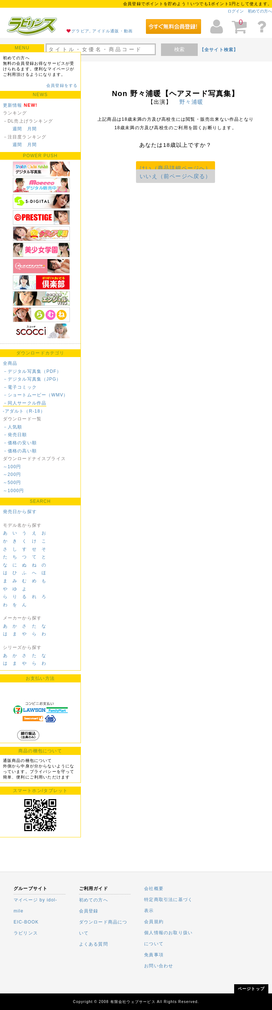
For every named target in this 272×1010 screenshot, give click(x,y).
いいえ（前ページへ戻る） (175, 176)
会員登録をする (62, 85)
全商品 (10, 363)
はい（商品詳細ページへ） (175, 168)
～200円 (12, 474)
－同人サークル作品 (25, 403)
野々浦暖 (191, 102)
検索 (179, 49)
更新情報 (12, 105)
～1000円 (13, 490)
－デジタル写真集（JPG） (32, 379)
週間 (17, 128)
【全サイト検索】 (219, 49)
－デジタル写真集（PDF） (32, 371)
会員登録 (89, 911)
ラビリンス (26, 933)
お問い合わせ (158, 965)
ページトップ (251, 988)
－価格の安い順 (20, 442)
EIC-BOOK (26, 922)
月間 (32, 128)
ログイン (236, 11)
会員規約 (154, 921)
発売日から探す (20, 511)
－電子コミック (20, 387)
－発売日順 (15, 434)
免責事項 (154, 954)
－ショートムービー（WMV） (35, 395)
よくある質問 (93, 944)
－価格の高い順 (20, 450)
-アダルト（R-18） (24, 411)
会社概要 (154, 888)
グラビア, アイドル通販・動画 (102, 31)
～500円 (12, 482)
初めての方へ (260, 11)
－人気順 (12, 427)
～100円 (12, 466)
